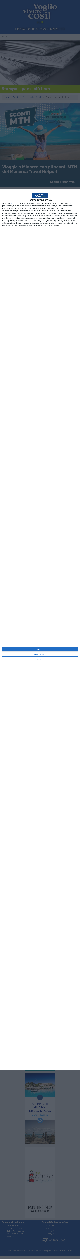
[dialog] (40, 629)
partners (14, 203)
